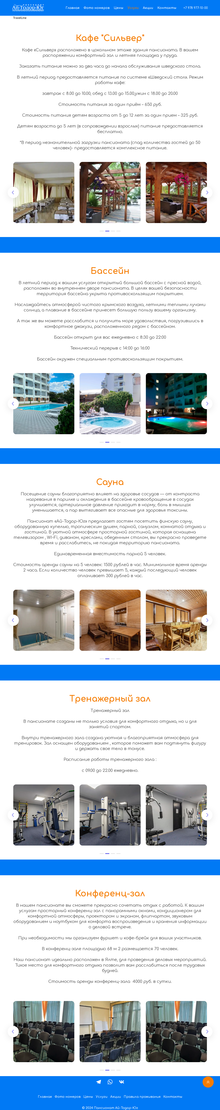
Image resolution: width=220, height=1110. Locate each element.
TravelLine (20, 18)
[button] (13, 192)
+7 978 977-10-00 (195, 8)
